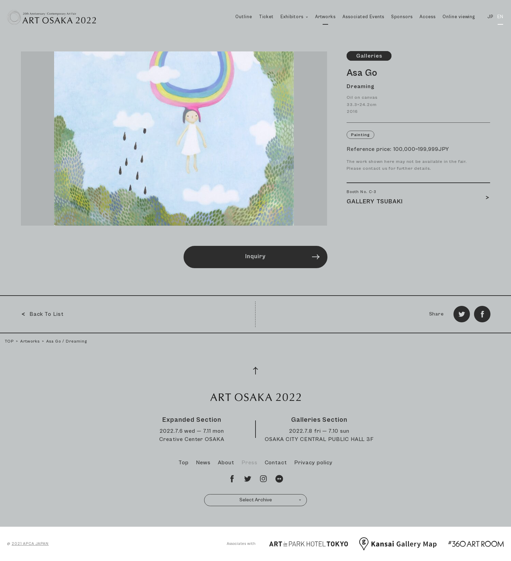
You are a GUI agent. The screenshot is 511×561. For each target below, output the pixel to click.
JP (490, 17)
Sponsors (402, 17)
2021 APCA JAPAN (30, 543)
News (203, 462)
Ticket (266, 17)
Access (428, 17)
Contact (276, 462)
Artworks (325, 17)
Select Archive (270, 500)
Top (183, 462)
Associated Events (363, 17)
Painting (360, 135)
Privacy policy (313, 462)
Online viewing (459, 17)
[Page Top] (255, 370)
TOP (9, 341)
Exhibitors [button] (294, 24)
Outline (243, 17)
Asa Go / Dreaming (66, 341)
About (226, 462)
